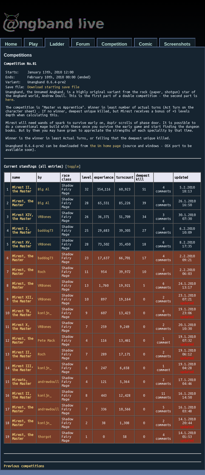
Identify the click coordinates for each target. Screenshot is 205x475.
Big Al (43, 189)
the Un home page (105, 146)
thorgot (44, 436)
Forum (83, 44)
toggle (73, 166)
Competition (114, 44)
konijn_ (44, 313)
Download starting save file (53, 87)
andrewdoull (48, 381)
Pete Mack (46, 340)
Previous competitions (24, 466)
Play (33, 44)
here (9, 99)
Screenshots (177, 44)
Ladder (57, 44)
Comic (145, 44)
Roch (41, 272)
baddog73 (45, 230)
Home (11, 44)
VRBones (44, 217)
